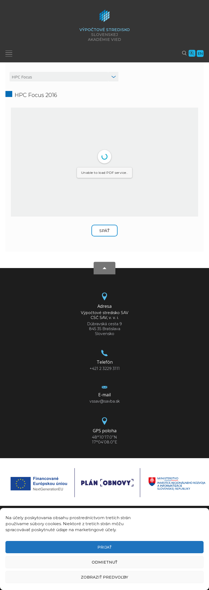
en (200, 53)
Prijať (104, 547)
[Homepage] (104, 17)
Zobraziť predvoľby (104, 577)
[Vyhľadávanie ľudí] (192, 53)
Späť (104, 230)
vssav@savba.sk (105, 401)
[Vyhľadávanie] (184, 53)
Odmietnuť (104, 562)
